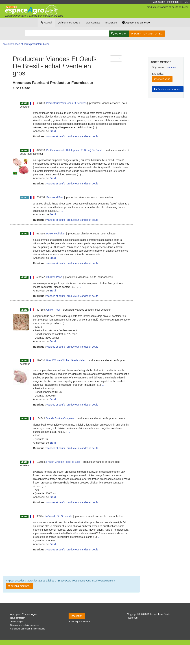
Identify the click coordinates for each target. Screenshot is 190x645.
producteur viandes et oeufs (82, 136)
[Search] (67, 33)
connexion (171, 67)
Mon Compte (93, 22)
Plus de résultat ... (71, 565)
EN (186, 1)
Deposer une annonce (136, 22)
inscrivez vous (162, 79)
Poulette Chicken (55, 233)
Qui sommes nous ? (69, 22)
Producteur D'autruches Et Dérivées (66, 103)
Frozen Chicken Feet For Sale (63, 461)
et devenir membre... (19, 586)
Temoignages (16, 621)
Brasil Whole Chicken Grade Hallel (65, 360)
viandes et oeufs (55, 136)
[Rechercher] (119, 33)
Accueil (46, 22)
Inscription (173, 1)
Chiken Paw (53, 309)
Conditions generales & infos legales (27, 628)
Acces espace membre (79, 621)
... (98, 127)
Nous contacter (17, 618)
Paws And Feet (55, 197)
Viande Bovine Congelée (60, 418)
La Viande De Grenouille (58, 516)
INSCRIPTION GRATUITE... (147, 33)
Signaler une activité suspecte (24, 625)
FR (181, 1)
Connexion (159, 1)
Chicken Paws (54, 277)
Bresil (52, 131)
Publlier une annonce (167, 89)
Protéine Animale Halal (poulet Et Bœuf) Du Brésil (74, 150)
